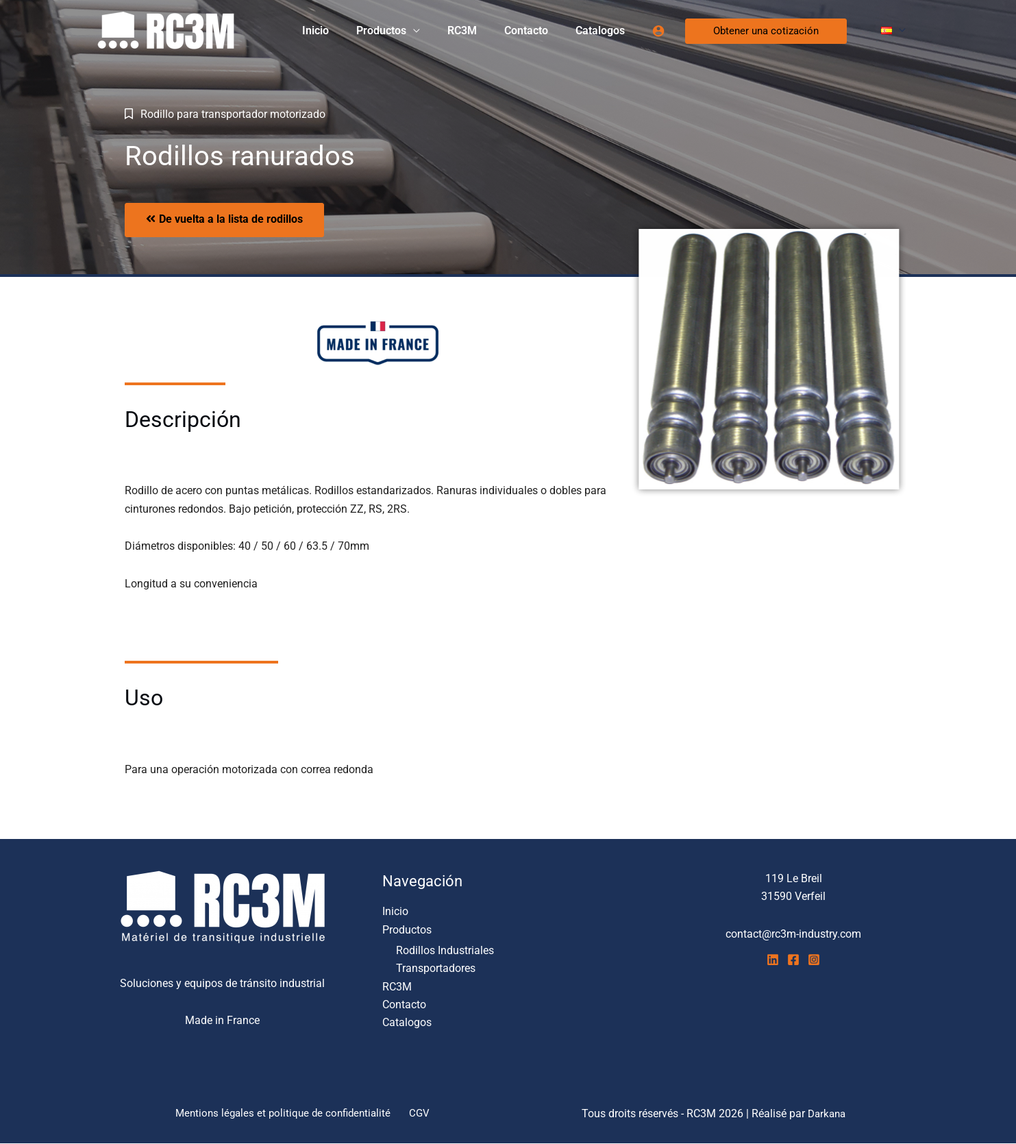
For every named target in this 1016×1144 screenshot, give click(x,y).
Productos (406, 30)
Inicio (345, 30)
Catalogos (608, 30)
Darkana (826, 1113)
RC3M (481, 30)
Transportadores (435, 968)
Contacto (540, 30)
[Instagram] (814, 959)
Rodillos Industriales (445, 950)
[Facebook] (793, 959)
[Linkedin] (773, 959)
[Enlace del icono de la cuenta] (664, 31)
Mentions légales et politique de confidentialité (287, 1113)
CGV (420, 1113)
